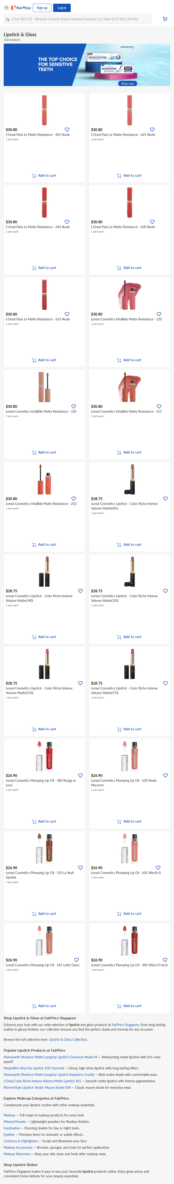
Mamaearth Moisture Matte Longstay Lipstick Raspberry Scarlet (49, 1075)
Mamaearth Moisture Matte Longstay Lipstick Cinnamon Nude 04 (50, 1057)
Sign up (42, 8)
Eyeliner (9, 1134)
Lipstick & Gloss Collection (68, 1039)
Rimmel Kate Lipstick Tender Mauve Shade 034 (37, 1087)
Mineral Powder (15, 1122)
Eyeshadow (12, 1128)
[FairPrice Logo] (21, 8)
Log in (62, 8)
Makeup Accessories (18, 1147)
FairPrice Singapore (125, 1025)
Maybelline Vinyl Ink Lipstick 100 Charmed (34, 1068)
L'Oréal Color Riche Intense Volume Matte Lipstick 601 (42, 1081)
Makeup (9, 1115)
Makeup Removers (17, 1154)
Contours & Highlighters (21, 1141)
